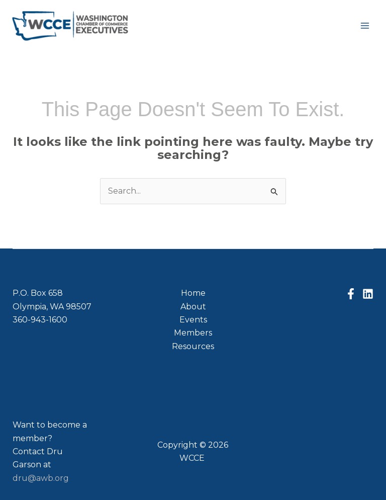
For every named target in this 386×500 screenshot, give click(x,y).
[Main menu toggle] (365, 26)
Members (193, 333)
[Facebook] (350, 293)
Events (193, 319)
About (193, 306)
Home (193, 293)
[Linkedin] (367, 293)
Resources (193, 346)
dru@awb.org (41, 478)
